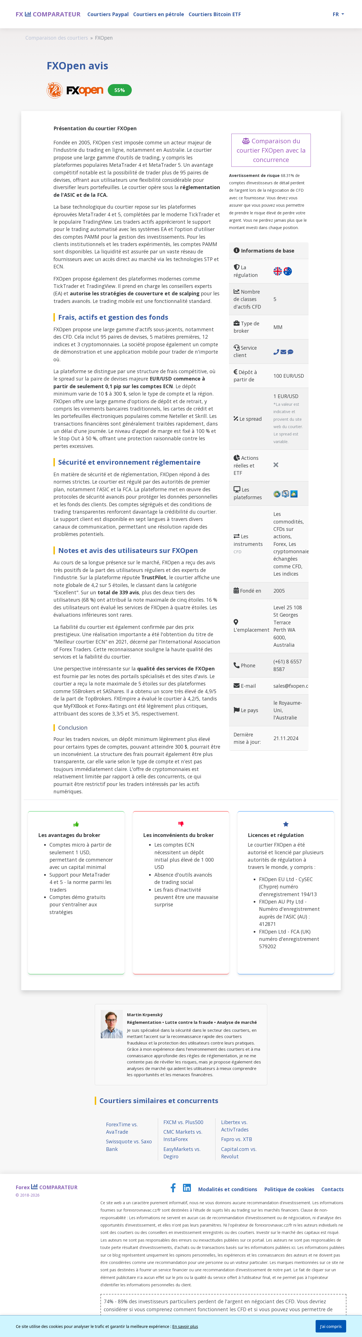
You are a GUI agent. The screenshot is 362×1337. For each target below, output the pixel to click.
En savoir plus (185, 1326)
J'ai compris (331, 1326)
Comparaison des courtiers (56, 37)
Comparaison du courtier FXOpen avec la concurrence (271, 150)
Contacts (332, 1189)
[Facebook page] (173, 1189)
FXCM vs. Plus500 (183, 1122)
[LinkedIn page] (187, 1189)
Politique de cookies (290, 1189)
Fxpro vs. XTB (236, 1139)
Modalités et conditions (228, 1189)
